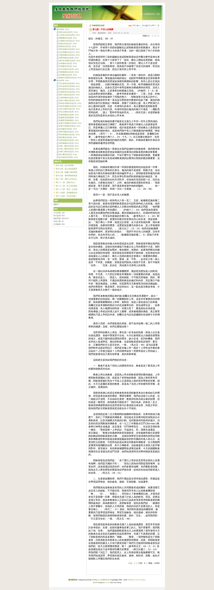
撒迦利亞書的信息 (66, 78)
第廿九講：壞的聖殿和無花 (66, 176)
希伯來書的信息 (65, 135)
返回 (148, 25)
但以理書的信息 (65, 52)
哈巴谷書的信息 (65, 69)
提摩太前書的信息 (66, 123)
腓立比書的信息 (65, 112)
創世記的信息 (64, 32)
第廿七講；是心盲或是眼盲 (66, 169)
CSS (136, 580)
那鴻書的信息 (64, 66)
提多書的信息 (64, 129)
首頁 (141, 14)
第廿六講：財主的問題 (65, 165)
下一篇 (155, 25)
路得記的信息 (64, 44)
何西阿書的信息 (65, 55)
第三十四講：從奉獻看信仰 (66, 193)
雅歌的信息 (63, 46)
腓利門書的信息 (65, 132)
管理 (158, 14)
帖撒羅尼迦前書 (65, 117)
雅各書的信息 (64, 137)
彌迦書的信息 (64, 38)
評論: (131, 563)
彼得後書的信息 (65, 143)
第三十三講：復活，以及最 (66, 189)
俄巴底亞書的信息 (66, 61)
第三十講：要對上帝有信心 (66, 179)
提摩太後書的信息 (66, 126)
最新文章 (57, 162)
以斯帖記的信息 (65, 41)
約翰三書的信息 (65, 152)
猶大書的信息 (64, 154)
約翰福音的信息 (98, 25)
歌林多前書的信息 (66, 103)
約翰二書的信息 (65, 149)
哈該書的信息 (64, 75)
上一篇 (140, 25)
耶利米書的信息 (65, 49)
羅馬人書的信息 (65, 95)
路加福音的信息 (65, 89)
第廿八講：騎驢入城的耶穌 (66, 172)
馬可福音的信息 (65, 86)
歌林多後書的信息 (66, 106)
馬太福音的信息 (65, 83)
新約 (58, 80)
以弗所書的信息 (65, 98)
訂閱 (132, 25)
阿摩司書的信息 (65, 58)
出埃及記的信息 (65, 35)
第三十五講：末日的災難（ (66, 196)
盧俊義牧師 (72, 580)
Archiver (142, 580)
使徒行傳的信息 (65, 100)
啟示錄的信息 (64, 157)
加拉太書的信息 (65, 109)
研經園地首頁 (149, 14)
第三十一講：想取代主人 (65, 182)
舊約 (58, 29)
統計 (56, 209)
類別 (56, 25)
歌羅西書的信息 (65, 115)
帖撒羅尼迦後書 (65, 120)
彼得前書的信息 (65, 140)
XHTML (131, 580)
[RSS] (67, 29)
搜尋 (56, 200)
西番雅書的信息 (65, 72)
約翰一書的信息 (65, 146)
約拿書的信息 (64, 63)
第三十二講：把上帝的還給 (66, 186)
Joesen (107, 582)
